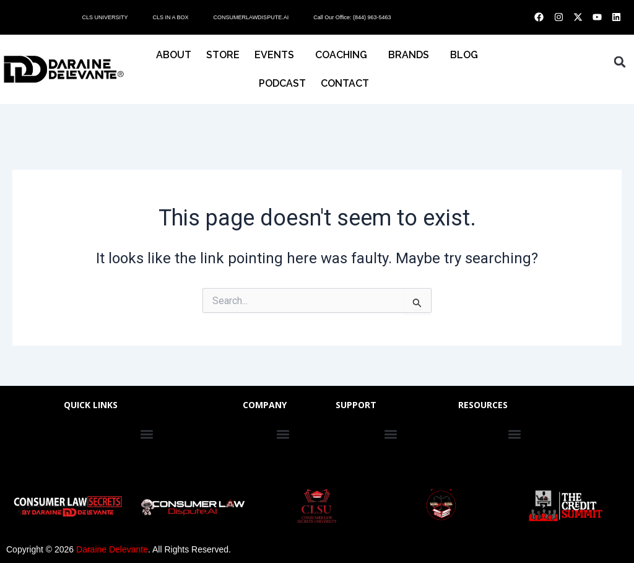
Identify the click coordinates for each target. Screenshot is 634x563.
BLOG (464, 55)
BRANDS (411, 55)
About (173, 55)
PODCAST (282, 83)
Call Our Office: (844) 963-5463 (352, 17)
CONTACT (348, 83)
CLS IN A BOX (170, 17)
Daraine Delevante (112, 549)
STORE (223, 55)
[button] (619, 61)
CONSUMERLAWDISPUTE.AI (251, 17)
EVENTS (277, 55)
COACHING (344, 55)
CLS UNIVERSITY (105, 17)
